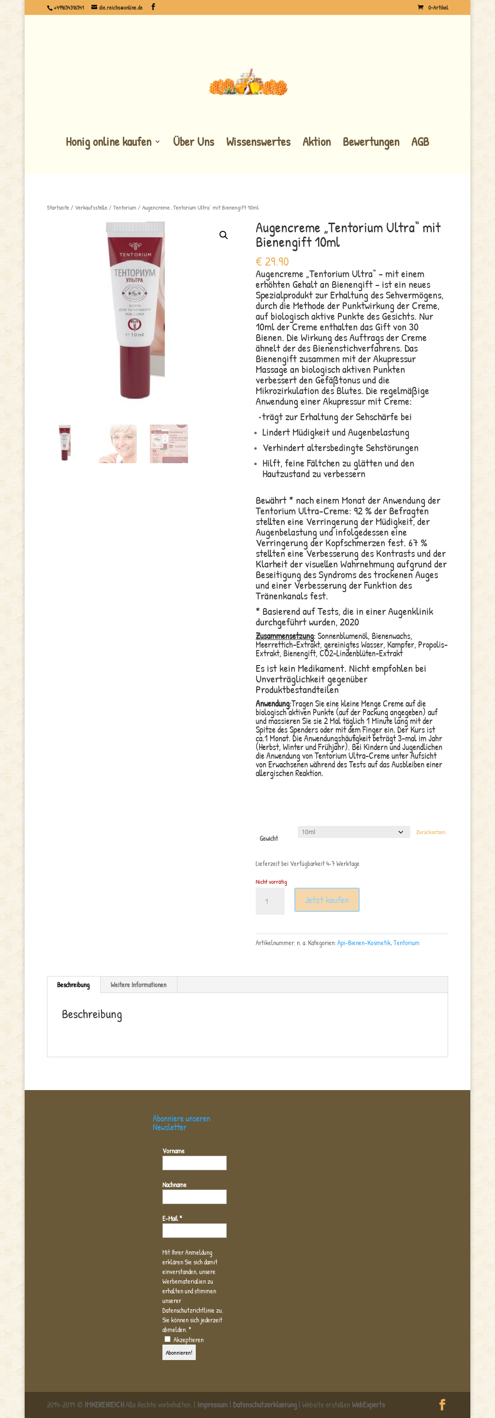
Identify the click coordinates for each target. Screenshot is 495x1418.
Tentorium (124, 207)
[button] (224, 235)
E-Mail (172, 1218)
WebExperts (368, 1404)
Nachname (174, 1184)
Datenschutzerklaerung (265, 1404)
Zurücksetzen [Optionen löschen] (430, 832)
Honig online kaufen (108, 143)
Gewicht (269, 838)
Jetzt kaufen (327, 899)
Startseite (58, 207)
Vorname (173, 1150)
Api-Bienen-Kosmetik (364, 942)
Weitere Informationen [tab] (138, 984)
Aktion (317, 143)
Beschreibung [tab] (73, 984)
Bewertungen (371, 143)
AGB (420, 143)
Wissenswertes (258, 143)
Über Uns (193, 143)
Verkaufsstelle (91, 207)
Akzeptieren (184, 1339)
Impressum (212, 1404)
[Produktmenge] (270, 901)
